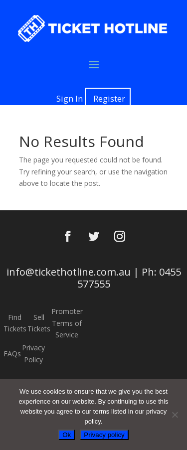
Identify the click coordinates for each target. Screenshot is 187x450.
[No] (175, 415)
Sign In (69, 98)
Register (109, 98)
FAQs (12, 353)
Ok (66, 435)
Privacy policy (104, 435)
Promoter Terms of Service (67, 323)
